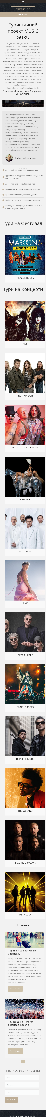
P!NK (25, 603)
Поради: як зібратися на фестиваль (22, 952)
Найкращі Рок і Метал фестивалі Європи (20, 1023)
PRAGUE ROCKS (25, 277)
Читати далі (15, 988)
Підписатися (11, 1099)
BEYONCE (25, 499)
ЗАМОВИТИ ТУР (23, 9)
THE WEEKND (25, 810)
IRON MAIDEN (25, 395)
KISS (25, 343)
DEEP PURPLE (25, 655)
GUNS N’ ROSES (25, 707)
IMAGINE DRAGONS (25, 862)
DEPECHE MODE (25, 759)
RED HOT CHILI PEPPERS (25, 447)
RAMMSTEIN (25, 551)
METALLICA (25, 914)
